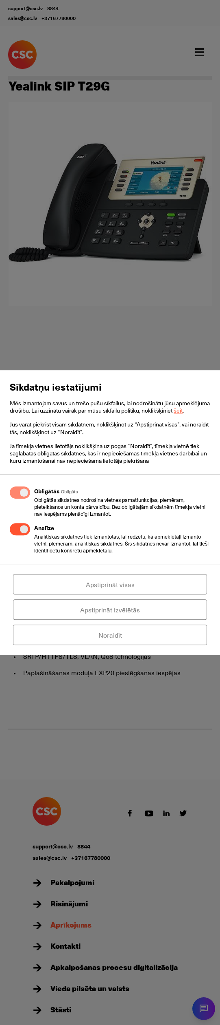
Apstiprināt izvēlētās (110, 609)
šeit (178, 410)
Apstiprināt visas (110, 584)
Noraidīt (110, 635)
